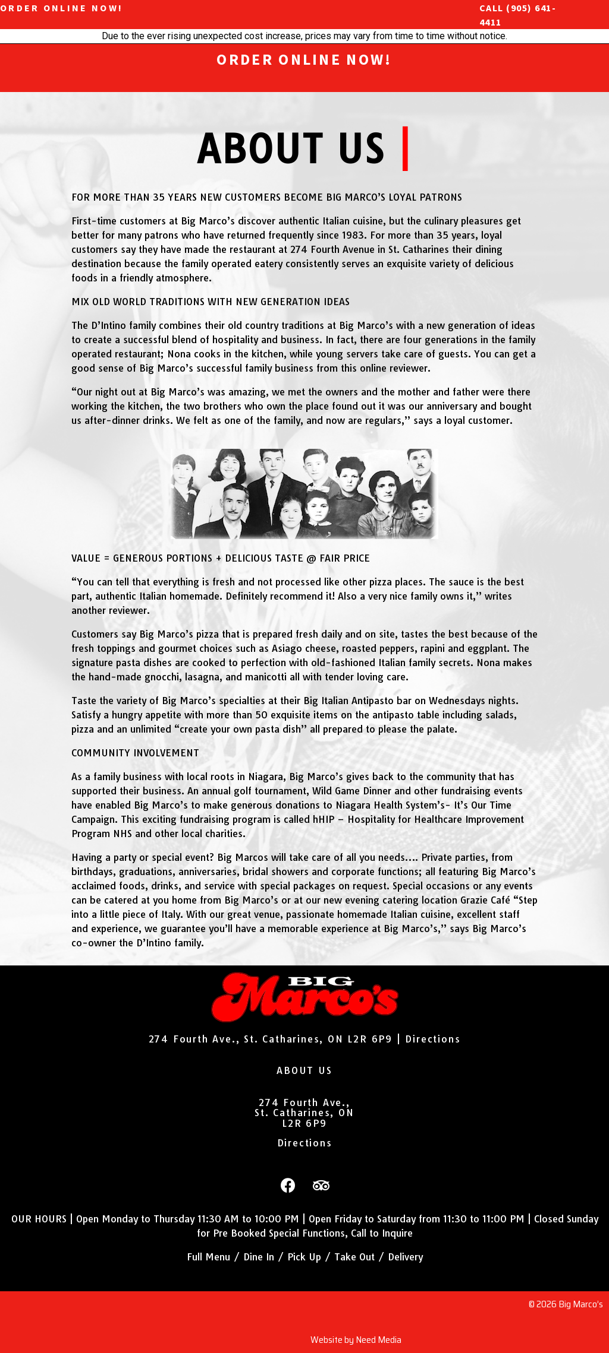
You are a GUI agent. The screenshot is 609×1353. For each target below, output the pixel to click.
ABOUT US (304, 1070)
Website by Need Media (355, 1339)
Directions (432, 1039)
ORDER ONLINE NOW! (61, 8)
